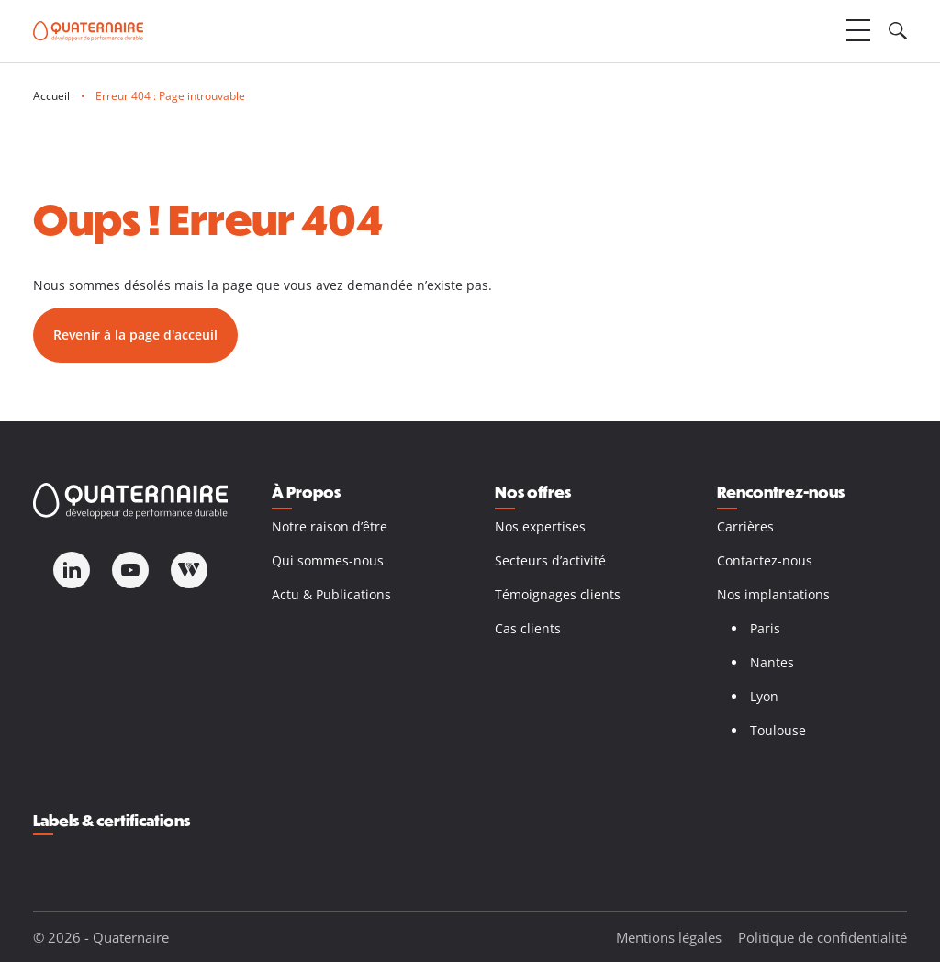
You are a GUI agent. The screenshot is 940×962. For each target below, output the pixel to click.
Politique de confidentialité (822, 937)
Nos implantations (773, 594)
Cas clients (528, 628)
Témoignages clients (558, 594)
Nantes (772, 662)
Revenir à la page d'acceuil (135, 334)
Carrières (745, 526)
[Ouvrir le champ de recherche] (898, 31)
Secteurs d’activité (550, 560)
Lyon (764, 696)
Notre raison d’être (329, 526)
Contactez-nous (764, 560)
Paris (765, 628)
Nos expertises (540, 526)
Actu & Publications (331, 594)
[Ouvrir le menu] (858, 31)
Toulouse (778, 730)
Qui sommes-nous (328, 560)
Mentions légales (669, 937)
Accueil (51, 96)
